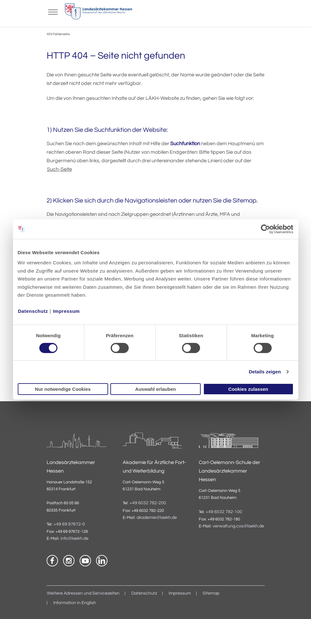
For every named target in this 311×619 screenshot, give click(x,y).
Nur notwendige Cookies (63, 389)
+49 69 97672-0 (69, 524)
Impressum (66, 311)
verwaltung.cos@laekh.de (238, 526)
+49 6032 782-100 (224, 512)
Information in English (74, 603)
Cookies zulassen (248, 389)
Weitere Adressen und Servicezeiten (83, 593)
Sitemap (211, 593)
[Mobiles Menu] (53, 11)
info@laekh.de (74, 538)
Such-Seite (59, 169)
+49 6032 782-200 (148, 503)
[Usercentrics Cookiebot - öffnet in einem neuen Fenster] (266, 229)
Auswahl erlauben (155, 389)
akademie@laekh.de (157, 517)
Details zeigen (265, 371)
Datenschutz (33, 311)
